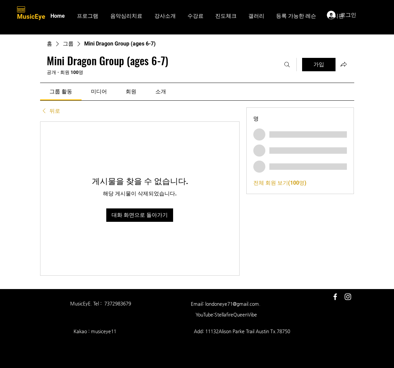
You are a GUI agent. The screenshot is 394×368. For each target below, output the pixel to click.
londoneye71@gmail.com (232, 303)
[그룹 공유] (344, 64)
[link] (60, 91)
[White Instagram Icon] (348, 296)
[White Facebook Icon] (335, 296)
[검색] (287, 64)
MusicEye (32, 16)
